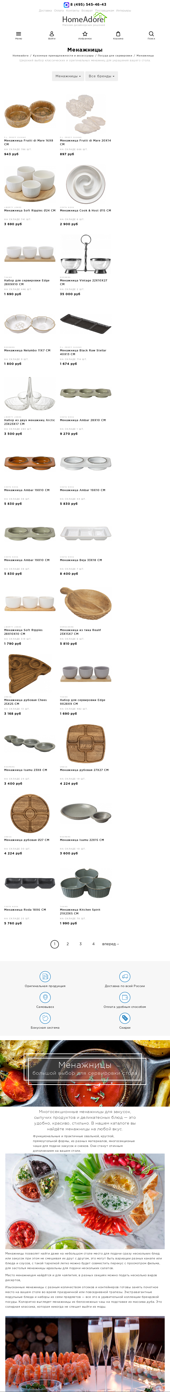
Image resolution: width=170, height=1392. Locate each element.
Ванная (90, 1383)
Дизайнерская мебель (35, 1379)
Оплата (59, 11)
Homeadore (21, 55)
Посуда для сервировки (115, 55)
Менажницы (145, 55)
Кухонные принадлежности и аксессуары (63, 55)
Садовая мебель (112, 1383)
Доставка (45, 11)
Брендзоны (137, 1383)
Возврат (88, 1370)
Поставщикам (108, 1370)
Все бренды (101, 76)
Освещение (65, 1379)
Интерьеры (123, 11)
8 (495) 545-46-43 (88, 4)
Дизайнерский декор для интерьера (106, 1379)
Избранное (85, 39)
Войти (52, 39)
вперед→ (111, 664)
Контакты (70, 1370)
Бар (78, 1383)
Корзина (118, 39)
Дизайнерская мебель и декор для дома (85, 1323)
